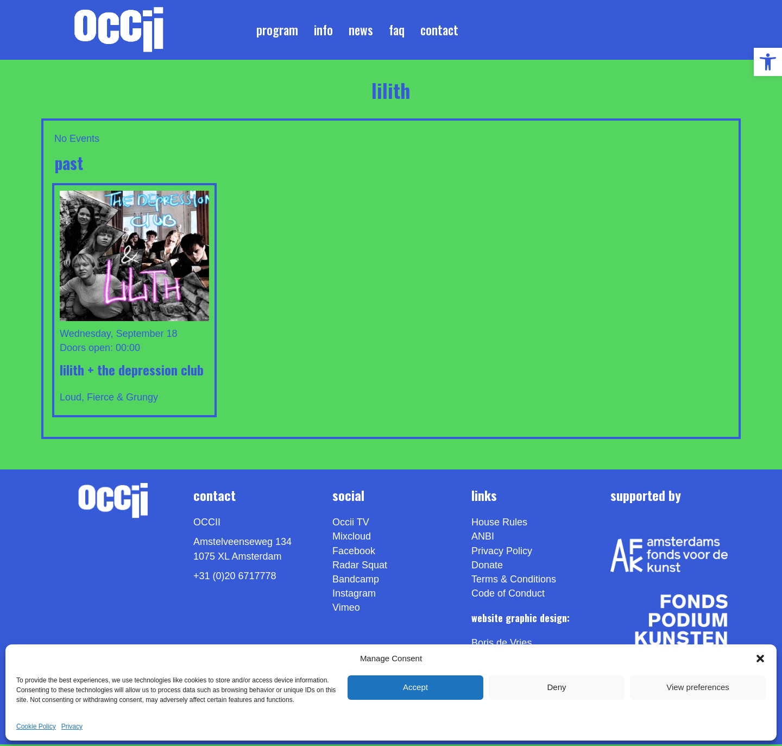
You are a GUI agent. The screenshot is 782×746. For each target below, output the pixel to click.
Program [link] (277, 30)
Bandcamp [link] (355, 580)
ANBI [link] (482, 538)
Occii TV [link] (350, 524)
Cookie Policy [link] (36, 726)
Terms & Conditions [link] (513, 580)
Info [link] (323, 30)
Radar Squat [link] (359, 566)
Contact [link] (439, 30)
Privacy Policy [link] (501, 552)
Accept (415, 687)
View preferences (697, 687)
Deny (556, 687)
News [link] (361, 30)
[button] (760, 658)
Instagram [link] (354, 595)
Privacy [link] (72, 726)
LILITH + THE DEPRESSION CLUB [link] (132, 371)
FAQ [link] (397, 30)
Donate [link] (487, 566)
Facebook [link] (353, 552)
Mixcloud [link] (351, 538)
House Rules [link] (499, 524)
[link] (768, 62)
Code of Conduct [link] (508, 595)
